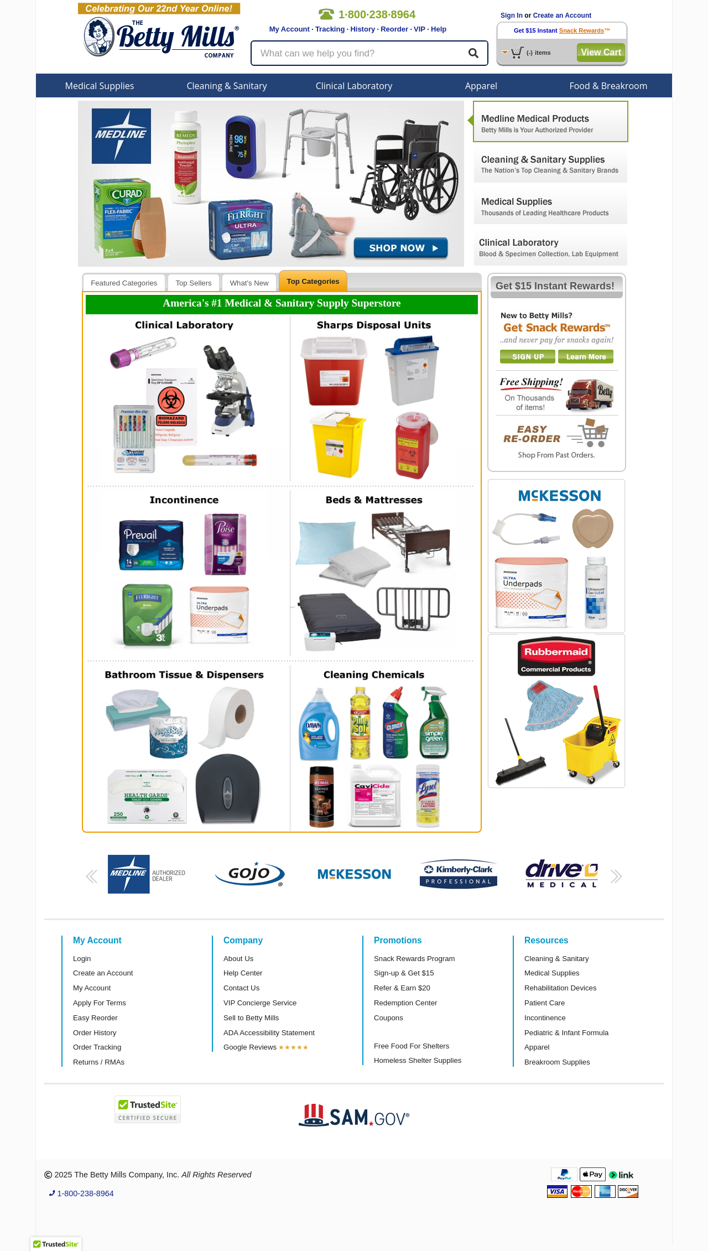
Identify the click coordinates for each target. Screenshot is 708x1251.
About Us (238, 958)
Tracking (330, 29)
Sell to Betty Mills (251, 1018)
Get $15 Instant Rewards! (555, 286)
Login (82, 958)
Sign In (512, 15)
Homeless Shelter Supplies (417, 1060)
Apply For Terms (99, 1003)
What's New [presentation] (249, 283)
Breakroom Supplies (557, 1062)
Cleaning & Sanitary (227, 86)
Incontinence (545, 1018)
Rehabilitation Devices (560, 988)
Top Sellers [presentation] (193, 283)
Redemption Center (405, 1003)
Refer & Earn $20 (402, 988)
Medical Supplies (99, 86)
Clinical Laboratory (354, 86)
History (362, 29)
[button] (89, 880)
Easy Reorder (95, 1018)
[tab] (124, 282)
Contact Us (241, 988)
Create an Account (562, 15)
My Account (289, 29)
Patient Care (544, 1003)
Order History (94, 1033)
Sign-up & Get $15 (404, 973)
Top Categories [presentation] (313, 281)
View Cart (601, 52)
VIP (419, 29)
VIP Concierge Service (259, 1003)
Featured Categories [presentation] (124, 283)
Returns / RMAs (98, 1062)
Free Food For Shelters (411, 1046)
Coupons (388, 1018)
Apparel (481, 86)
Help (438, 29)
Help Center (242, 973)
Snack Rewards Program (414, 958)
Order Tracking (97, 1047)
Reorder (394, 29)
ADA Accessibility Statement (269, 1033)
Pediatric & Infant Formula (566, 1033)
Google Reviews (250, 1047)
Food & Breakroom (608, 86)
